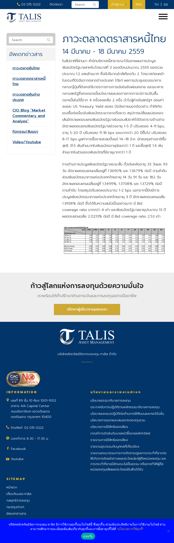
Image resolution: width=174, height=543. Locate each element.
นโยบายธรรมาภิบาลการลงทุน (110, 400)
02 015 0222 (29, 4)
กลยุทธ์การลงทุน (18, 500)
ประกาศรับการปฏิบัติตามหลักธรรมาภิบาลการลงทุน (125, 407)
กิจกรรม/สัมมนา (25, 131)
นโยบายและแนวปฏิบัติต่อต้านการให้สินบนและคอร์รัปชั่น (127, 413)
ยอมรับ (88, 536)
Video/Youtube (26, 142)
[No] (168, 531)
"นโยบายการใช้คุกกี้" (130, 529)
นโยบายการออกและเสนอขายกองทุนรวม (117, 420)
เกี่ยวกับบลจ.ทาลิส (18, 494)
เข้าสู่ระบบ (119, 4)
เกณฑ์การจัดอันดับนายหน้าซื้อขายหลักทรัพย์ (120, 433)
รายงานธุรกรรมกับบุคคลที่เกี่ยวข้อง (114, 446)
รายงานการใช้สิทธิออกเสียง (109, 440)
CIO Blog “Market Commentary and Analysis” (28, 116)
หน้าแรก (11, 487)
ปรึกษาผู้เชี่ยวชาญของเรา (87, 309)
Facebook (18, 448)
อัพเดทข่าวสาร (16, 513)
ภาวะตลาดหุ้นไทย (26, 68)
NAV (139, 4)
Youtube (17, 459)
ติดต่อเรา (56, 4)
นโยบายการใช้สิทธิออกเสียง (109, 426)
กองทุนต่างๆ (15, 507)
